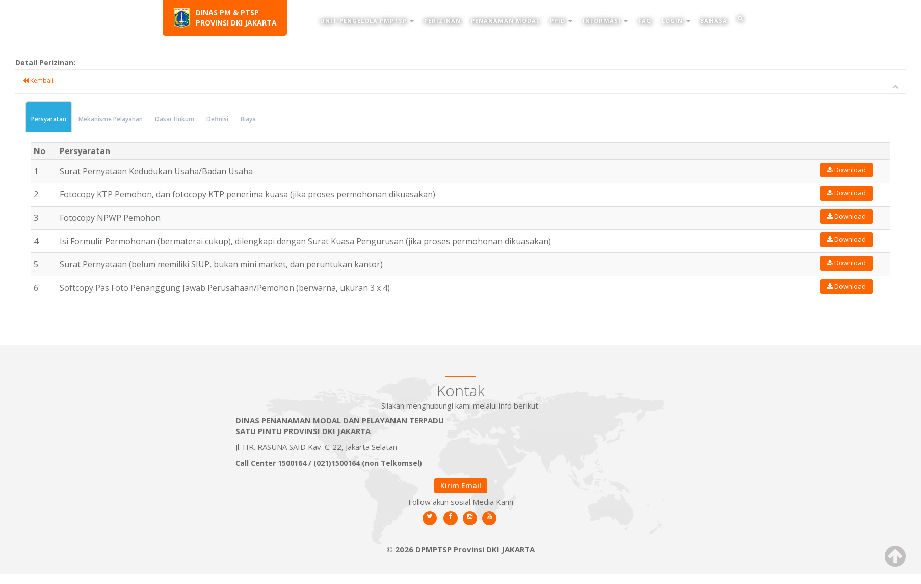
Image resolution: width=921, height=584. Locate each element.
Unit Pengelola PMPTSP (367, 20)
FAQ (644, 20)
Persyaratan (53, 119)
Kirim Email (460, 485)
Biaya (253, 119)
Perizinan (442, 20)
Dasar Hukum (179, 119)
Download (856, 169)
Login (676, 20)
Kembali (43, 80)
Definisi (222, 119)
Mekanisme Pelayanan (116, 119)
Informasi (605, 20)
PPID (561, 20)
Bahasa (713, 20)
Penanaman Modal (505, 20)
